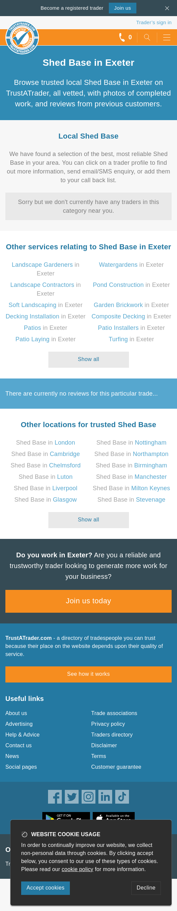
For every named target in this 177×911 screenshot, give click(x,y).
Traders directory (112, 735)
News (12, 756)
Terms (98, 756)
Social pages (21, 767)
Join (122, 8)
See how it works (88, 674)
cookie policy (77, 869)
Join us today (88, 601)
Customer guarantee (116, 767)
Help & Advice (22, 735)
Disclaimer (104, 745)
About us (16, 713)
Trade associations (114, 713)
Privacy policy (108, 724)
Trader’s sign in (154, 22)
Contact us (18, 745)
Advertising (19, 724)
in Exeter (131, 264)
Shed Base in (45, 442)
